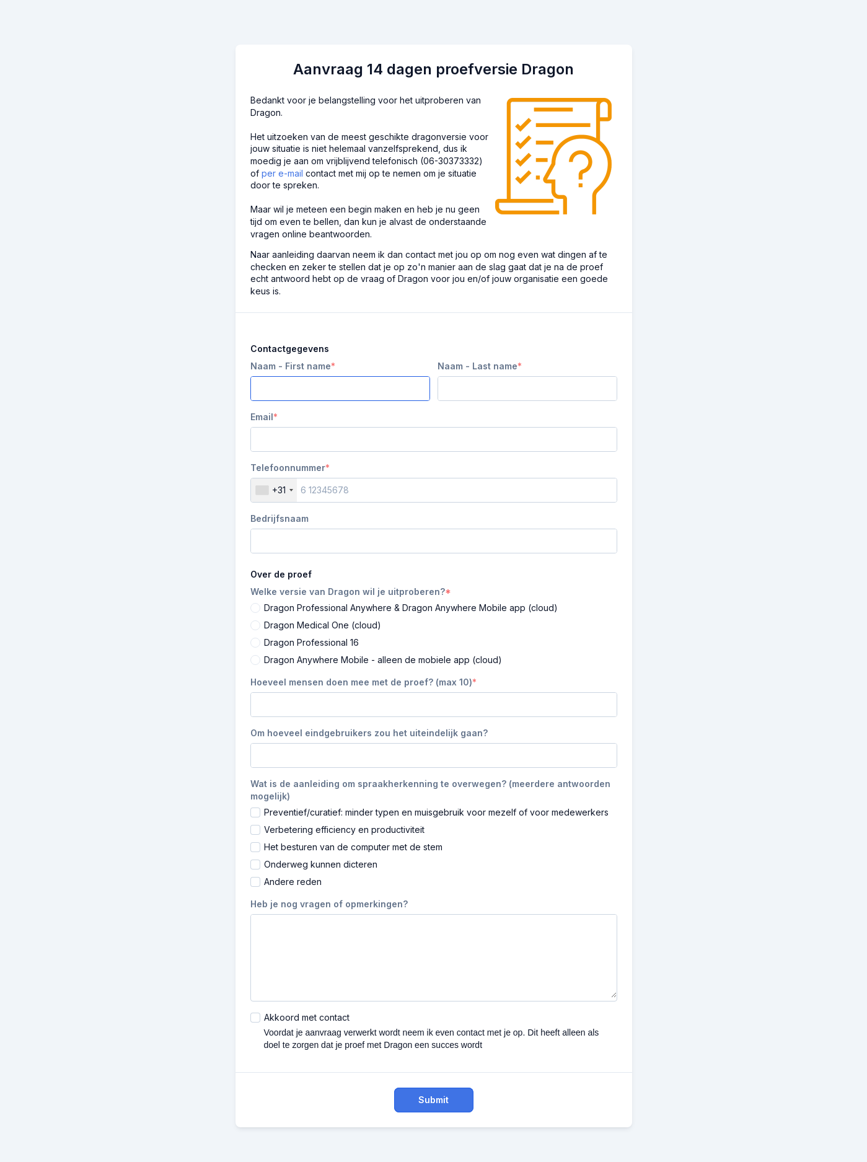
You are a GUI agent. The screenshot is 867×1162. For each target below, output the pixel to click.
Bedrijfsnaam (279, 518)
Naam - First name (290, 366)
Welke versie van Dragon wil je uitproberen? (347, 591)
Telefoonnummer (287, 467)
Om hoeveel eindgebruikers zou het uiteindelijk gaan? (369, 733)
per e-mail (282, 173)
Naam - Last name (477, 366)
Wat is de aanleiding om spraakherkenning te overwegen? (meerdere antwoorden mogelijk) (430, 789)
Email (261, 417)
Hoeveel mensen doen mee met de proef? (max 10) (361, 682)
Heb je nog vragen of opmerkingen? (329, 904)
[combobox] (274, 490)
